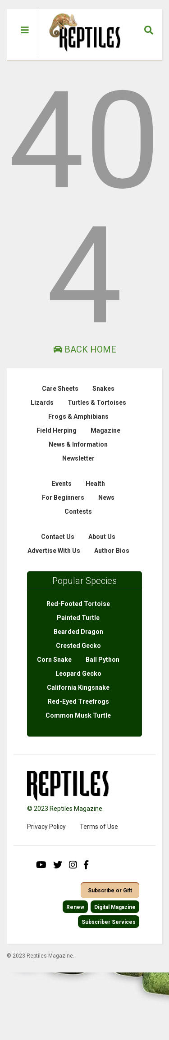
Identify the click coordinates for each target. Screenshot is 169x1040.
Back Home (84, 349)
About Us (101, 536)
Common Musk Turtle (78, 715)
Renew (75, 907)
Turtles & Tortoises (97, 402)
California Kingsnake (78, 687)
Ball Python (102, 659)
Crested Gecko (78, 645)
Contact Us (57, 536)
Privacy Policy (46, 826)
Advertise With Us (53, 550)
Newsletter (78, 458)
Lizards (42, 402)
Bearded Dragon (78, 631)
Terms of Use (99, 826)
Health (95, 483)
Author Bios (111, 550)
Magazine (105, 430)
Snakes (103, 388)
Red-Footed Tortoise (78, 603)
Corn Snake (54, 659)
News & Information (78, 444)
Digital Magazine (115, 907)
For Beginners (63, 497)
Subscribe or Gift (110, 890)
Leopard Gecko (78, 673)
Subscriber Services (109, 922)
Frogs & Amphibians (78, 416)
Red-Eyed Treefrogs (78, 701)
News (106, 497)
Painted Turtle (78, 617)
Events (62, 483)
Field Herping (57, 430)
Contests (78, 511)
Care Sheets (60, 388)
